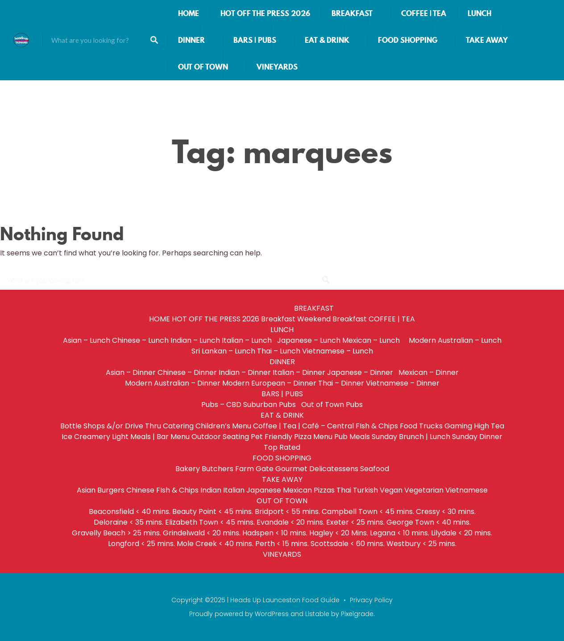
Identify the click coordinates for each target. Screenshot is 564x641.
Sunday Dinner (477, 436)
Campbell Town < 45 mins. (368, 511)
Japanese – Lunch (308, 340)
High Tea (489, 426)
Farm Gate (254, 469)
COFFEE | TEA (423, 13)
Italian (234, 490)
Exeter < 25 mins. (355, 522)
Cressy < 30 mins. (446, 511)
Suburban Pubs (271, 404)
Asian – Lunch (86, 340)
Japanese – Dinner (362, 372)
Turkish (365, 490)
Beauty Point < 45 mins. (212, 511)
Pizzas (324, 490)
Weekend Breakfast (332, 319)
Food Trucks (421, 426)
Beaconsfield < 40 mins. (129, 511)
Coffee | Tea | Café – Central (303, 426)
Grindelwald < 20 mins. (202, 533)
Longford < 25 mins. (141, 543)
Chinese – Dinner (187, 372)
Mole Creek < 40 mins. (215, 543)
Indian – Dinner (245, 372)
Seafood (374, 469)
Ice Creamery (86, 436)
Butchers (217, 469)
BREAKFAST (352, 13)
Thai (343, 490)
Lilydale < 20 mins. (461, 533)
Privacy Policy (371, 600)
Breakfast (278, 319)
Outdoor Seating (220, 436)
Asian (86, 490)
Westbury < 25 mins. (421, 543)
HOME (188, 13)
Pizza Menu (313, 436)
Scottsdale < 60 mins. (348, 543)
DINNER (191, 40)
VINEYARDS (277, 67)
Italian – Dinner (299, 372)
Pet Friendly (271, 436)
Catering (178, 426)
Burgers (110, 490)
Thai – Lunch (278, 351)
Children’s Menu (223, 426)
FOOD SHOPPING (407, 40)
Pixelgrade (357, 613)
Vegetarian (424, 490)
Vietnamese (466, 490)
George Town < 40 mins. (428, 522)
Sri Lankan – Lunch (223, 351)
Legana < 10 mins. (399, 533)
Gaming (458, 426)
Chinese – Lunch (140, 340)
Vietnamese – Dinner (403, 383)
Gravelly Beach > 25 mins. (116, 533)
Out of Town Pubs (332, 404)
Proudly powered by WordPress (239, 613)
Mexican (297, 490)
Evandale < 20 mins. (290, 522)
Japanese (263, 490)
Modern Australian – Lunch (455, 340)
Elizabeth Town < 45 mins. (210, 522)
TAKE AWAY (487, 40)
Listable (317, 613)
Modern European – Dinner (269, 383)
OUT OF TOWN (203, 67)
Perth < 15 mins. (282, 543)
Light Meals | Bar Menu (151, 436)
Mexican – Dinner (428, 372)
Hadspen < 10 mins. (274, 533)
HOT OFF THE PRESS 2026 (265, 13)
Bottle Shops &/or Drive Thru (110, 426)
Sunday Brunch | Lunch (411, 436)
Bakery (187, 469)
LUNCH (479, 13)
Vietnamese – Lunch (337, 351)
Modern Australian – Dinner (172, 383)
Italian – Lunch (248, 340)
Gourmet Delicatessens (316, 469)
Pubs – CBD (221, 404)
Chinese (140, 490)
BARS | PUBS (254, 40)
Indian (210, 490)
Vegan (391, 490)
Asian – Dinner (131, 372)
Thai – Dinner (341, 383)
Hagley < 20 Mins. (338, 533)
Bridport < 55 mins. (287, 511)
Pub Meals (352, 436)
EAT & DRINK (327, 40)
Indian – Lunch (195, 340)
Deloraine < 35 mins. (128, 522)
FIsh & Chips (377, 426)
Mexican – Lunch (374, 340)
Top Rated (282, 447)
